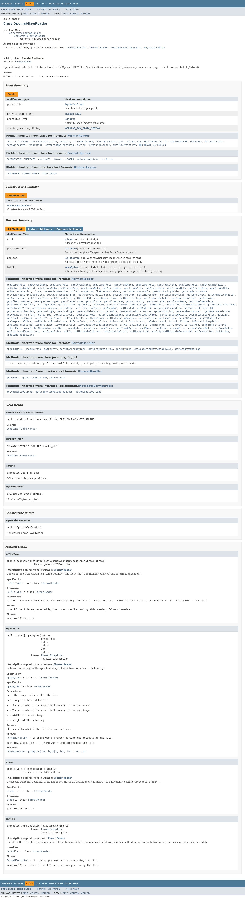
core (9, 141)
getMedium (172, 304)
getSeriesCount (64, 314)
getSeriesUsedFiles (173, 314)
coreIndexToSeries (56, 291)
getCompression (147, 294)
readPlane (144, 328)
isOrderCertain (65, 324)
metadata (196, 141)
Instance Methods (40, 229)
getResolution (163, 311)
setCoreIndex (223, 328)
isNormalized (44, 324)
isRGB (123, 324)
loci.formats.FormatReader (29, 35)
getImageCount (46, 304)
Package (18, 4)
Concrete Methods (68, 229)
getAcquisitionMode (194, 291)
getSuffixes (124, 349)
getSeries (44, 314)
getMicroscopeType (88, 308)
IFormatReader (98, 47)
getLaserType (138, 304)
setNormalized (139, 331)
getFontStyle (155, 301)
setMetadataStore (115, 331)
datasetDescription (44, 141)
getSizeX (26, 318)
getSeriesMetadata (110, 314)
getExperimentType (46, 301)
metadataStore (214, 141)
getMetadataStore (193, 304)
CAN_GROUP (13, 173)
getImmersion (66, 304)
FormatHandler (79, 153)
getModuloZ (144, 308)
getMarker (156, 304)
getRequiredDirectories (135, 311)
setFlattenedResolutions (23, 331)
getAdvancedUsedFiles (61, 294)
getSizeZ (55, 318)
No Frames (54, 9)
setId (67, 331)
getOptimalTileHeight (198, 308)
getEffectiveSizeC (19, 301)
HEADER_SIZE (73, 113)
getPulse (111, 311)
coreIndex (21, 141)
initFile (71, 248)
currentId (44, 159)
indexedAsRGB (178, 141)
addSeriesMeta (47, 288)
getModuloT (127, 308)
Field (25, 13)
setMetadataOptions (187, 349)
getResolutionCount (189, 311)
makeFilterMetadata (37, 328)
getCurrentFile (61, 298)
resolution (35, 145)
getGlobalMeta (176, 301)
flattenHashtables (108, 291)
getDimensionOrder (156, 298)
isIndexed (116, 321)
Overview (6, 4)
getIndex (84, 304)
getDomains (206, 298)
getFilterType (113, 301)
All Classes (72, 9)
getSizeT (12, 318)
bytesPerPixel (74, 104)
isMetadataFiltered (19, 324)
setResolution (203, 331)
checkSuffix (14, 349)
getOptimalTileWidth (20, 311)
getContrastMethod (172, 294)
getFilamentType (72, 301)
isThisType (72, 258)
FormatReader (23, 61)
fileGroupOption (82, 291)
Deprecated (56, 4)
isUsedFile (14, 328)
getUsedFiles (147, 318)
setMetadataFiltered (87, 331)
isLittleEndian (179, 321)
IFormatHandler (77, 47)
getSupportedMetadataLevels (153, 349)
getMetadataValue (18, 308)
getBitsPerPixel (123, 294)
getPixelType (45, 311)
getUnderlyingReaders (121, 318)
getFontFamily (135, 301)
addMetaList (27, 288)
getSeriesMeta (86, 314)
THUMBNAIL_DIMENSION (152, 145)
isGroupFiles (98, 321)
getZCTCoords (187, 318)
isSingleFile (138, 324)
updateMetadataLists (20, 334)
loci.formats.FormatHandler (25, 33)
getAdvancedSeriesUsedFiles (25, 294)
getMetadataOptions (73, 349)
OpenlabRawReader (18, 205)
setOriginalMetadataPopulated (171, 331)
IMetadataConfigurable (126, 47)
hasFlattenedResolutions (50, 321)
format (58, 159)
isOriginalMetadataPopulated (97, 324)
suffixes (107, 159)
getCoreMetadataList (221, 294)
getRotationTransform (21, 314)
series (81, 145)
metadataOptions (87, 159)
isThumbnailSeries (214, 324)
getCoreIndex (196, 294)
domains (65, 141)
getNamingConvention (168, 308)
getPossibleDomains (90, 311)
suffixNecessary (99, 145)
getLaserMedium (117, 304)
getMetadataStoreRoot (221, 304)
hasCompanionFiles (149, 141)
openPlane (106, 328)
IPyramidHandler (154, 47)
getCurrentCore (38, 298)
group (130, 141)
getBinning (103, 294)
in (165, 141)
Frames (41, 9)
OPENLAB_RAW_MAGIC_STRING (82, 128)
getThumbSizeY (95, 318)
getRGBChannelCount (217, 311)
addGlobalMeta (16, 284)
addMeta (12, 288)
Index (68, 4)
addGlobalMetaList (212, 284)
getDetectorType (130, 298)
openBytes (71, 267)
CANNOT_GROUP (31, 173)
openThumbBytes (126, 328)
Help (75, 4)
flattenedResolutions (110, 141)
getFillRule (93, 301)
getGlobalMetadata (201, 301)
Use (38, 4)
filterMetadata (83, 141)
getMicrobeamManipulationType (52, 308)
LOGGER (70, 159)
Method (45, 13)
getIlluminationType (20, 304)
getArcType (85, 294)
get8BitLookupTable (166, 291)
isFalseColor (78, 321)
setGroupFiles (52, 331)
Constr (34, 13)
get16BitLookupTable (136, 291)
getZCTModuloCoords (212, 318)
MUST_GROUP (50, 173)
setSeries (222, 331)
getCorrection (16, 298)
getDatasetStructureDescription (95, 298)
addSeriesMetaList (19, 291)
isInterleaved (135, 321)
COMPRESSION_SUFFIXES (21, 159)
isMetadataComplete (204, 321)
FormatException (51, 655)
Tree (44, 4)
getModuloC (110, 308)
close (68, 239)
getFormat (50, 349)
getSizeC (223, 314)
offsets (70, 119)
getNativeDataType (100, 349)
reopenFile (177, 328)
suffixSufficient (124, 145)
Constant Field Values (22, 428)
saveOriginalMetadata (59, 145)
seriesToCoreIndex (199, 328)
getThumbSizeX (73, 318)
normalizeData (16, 145)
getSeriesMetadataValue (141, 314)
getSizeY (41, 318)
